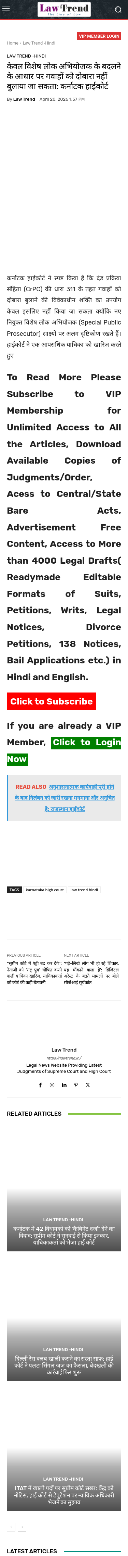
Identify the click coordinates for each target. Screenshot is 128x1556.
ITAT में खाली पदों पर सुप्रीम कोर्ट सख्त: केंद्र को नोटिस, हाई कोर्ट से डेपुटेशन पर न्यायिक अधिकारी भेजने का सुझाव (64, 1439)
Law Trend (24, 99)
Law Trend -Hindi (39, 43)
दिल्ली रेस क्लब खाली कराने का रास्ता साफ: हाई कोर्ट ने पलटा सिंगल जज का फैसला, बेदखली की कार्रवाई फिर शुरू (64, 1309)
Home (12, 43)
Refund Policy (23, 1536)
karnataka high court (45, 833)
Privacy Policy (58, 1528)
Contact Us (52, 1536)
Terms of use (89, 1528)
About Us (29, 1528)
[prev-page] (11, 1471)
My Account (107, 1536)
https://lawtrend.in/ (64, 1002)
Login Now (79, 1536)
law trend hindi (84, 833)
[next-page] (22, 1471)
